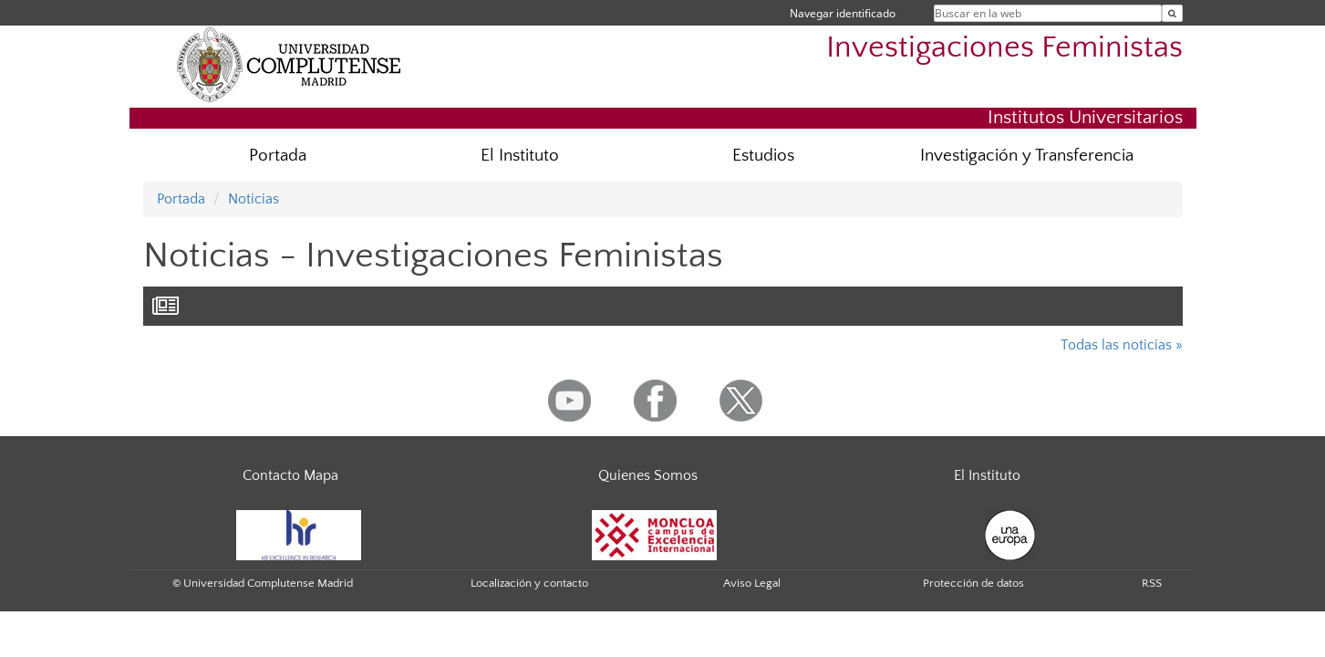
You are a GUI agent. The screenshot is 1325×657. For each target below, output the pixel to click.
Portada (277, 155)
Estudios (763, 155)
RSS (1152, 583)
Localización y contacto (529, 583)
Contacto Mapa (290, 475)
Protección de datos (973, 583)
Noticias (253, 199)
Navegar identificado (842, 13)
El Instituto (520, 155)
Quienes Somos (648, 475)
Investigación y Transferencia (1026, 155)
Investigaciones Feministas (1004, 48)
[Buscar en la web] (1172, 13)
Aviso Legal (752, 583)
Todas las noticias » (1122, 345)
